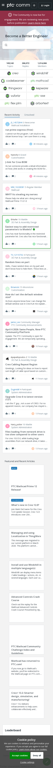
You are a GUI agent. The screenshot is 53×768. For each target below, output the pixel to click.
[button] (26, 762)
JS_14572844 (16, 123)
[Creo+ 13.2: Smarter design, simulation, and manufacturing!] (26, 704)
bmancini (15, 287)
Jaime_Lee (15, 322)
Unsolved (29, 114)
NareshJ (14, 155)
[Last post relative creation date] (40, 143)
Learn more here (37, 23)
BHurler (14, 219)
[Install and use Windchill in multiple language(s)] (26, 575)
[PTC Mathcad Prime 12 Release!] (26, 479)
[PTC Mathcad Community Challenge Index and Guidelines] (26, 640)
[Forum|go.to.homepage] (16, 5)
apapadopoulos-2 (19, 357)
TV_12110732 (17, 255)
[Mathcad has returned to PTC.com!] (26, 672)
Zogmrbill (15, 390)
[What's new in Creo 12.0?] (26, 511)
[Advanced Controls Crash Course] (26, 607)
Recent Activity (12, 114)
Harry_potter (16, 425)
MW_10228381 (17, 187)
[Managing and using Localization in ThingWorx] (26, 543)
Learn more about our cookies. (33, 749)
